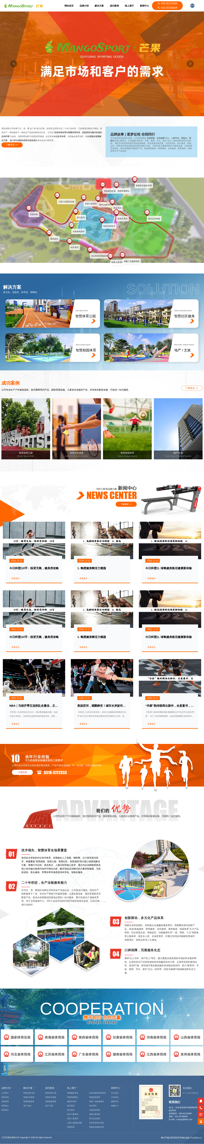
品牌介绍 (83, 6)
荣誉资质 (5, 1097)
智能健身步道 (72, 1093)
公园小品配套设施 (74, 1123)
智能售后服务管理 (96, 1127)
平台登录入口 (196, 1138)
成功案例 (114, 6)
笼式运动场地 (94, 1119)
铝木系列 (92, 1106)
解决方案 (98, 6)
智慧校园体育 (28, 1102)
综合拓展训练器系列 (97, 1093)
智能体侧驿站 (72, 1097)
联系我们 (5, 1110)
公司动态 (114, 1097)
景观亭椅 (71, 1127)
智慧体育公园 (28, 1093)
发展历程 (5, 1102)
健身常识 (114, 1102)
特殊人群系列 (72, 1119)
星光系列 (71, 1110)
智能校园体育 (94, 1097)
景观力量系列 (94, 1114)
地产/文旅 (27, 1106)
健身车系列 (71, 1102)
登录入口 (192, 6)
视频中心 (114, 1106)
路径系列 (71, 1106)
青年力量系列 (72, 1114)
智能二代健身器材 (96, 1102)
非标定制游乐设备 (96, 1123)
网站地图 (186, 1138)
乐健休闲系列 (94, 1110)
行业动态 (114, 1093)
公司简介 (5, 1093)
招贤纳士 (5, 1106)
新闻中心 (144, 6)
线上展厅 (129, 6)
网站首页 (68, 6)
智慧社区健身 (28, 1097)
